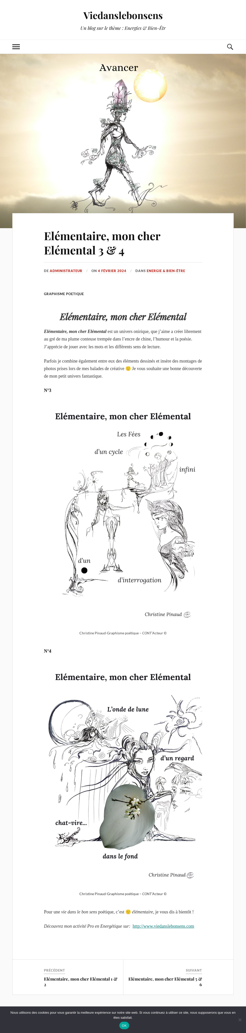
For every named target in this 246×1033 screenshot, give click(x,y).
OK (124, 1025)
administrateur (66, 271)
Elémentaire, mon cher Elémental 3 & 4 (102, 242)
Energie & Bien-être (166, 271)
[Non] (239, 1019)
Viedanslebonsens (123, 15)
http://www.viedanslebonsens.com (163, 926)
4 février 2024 (112, 271)
